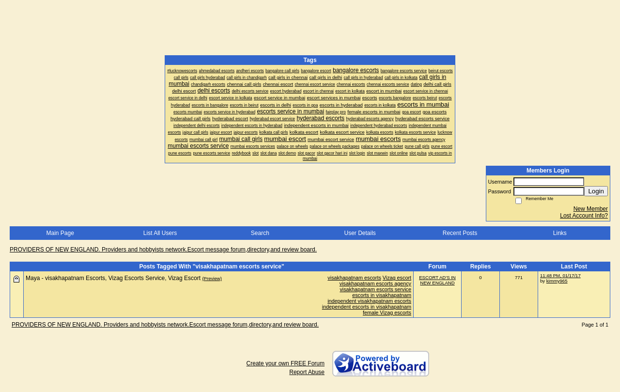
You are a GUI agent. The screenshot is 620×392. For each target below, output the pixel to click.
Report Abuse (307, 372)
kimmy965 (557, 280)
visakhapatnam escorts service (375, 289)
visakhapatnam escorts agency (375, 283)
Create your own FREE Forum (286, 363)
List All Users (160, 233)
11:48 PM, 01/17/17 (560, 275)
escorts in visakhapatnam (381, 295)
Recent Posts (460, 233)
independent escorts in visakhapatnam (366, 307)
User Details (359, 233)
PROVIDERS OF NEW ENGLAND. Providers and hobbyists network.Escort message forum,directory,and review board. (163, 249)
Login (596, 191)
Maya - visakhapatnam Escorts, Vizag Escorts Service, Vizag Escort (113, 278)
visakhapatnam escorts (354, 278)
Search (260, 233)
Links (560, 233)
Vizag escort (397, 278)
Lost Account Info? (584, 215)
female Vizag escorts (387, 312)
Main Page (60, 233)
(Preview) (212, 278)
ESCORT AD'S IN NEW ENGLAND (437, 280)
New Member (591, 208)
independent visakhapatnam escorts (369, 301)
